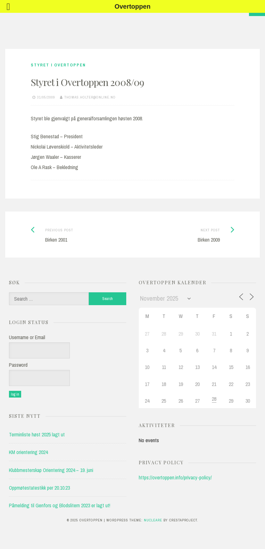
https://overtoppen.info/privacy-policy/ (175, 477)
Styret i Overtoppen (58, 65)
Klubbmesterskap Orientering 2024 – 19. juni (51, 470)
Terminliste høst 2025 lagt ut (37, 434)
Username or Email (27, 337)
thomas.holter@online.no (90, 97)
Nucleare (153, 520)
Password (18, 364)
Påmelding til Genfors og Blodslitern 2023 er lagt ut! (59, 505)
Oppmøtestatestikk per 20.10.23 (39, 487)
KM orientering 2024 (28, 452)
